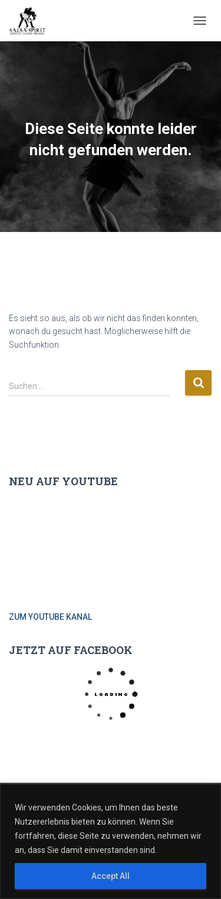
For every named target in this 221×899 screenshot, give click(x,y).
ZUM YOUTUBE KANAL (50, 617)
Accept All (110, 876)
